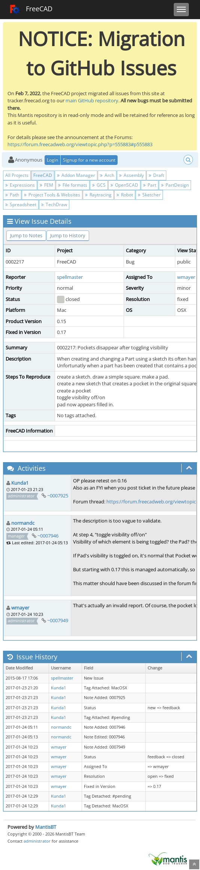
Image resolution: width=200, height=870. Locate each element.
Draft (156, 175)
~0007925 (57, 495)
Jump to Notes (26, 235)
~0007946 (47, 535)
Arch (107, 175)
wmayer (186, 277)
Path (12, 195)
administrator (37, 841)
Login (52, 160)
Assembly (131, 175)
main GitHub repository (92, 100)
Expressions (20, 185)
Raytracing (98, 195)
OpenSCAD (124, 185)
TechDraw (54, 204)
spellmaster (70, 277)
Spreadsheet (20, 204)
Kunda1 (19, 482)
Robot (124, 195)
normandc (22, 523)
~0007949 (57, 620)
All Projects (16, 175)
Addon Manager (76, 175)
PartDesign (175, 185)
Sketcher (149, 195)
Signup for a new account (89, 160)
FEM (46, 185)
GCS (99, 185)
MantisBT (45, 827)
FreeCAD (30, 9)
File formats (72, 185)
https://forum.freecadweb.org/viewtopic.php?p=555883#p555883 (79, 144)
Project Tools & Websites (52, 195)
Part (149, 185)
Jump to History (67, 235)
